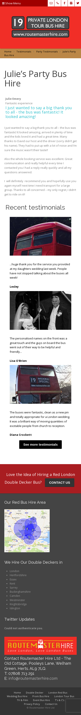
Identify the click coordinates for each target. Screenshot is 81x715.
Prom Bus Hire (40, 696)
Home (7, 51)
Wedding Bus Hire (17, 696)
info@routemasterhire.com (32, 678)
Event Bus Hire (41, 700)
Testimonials (23, 51)
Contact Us (51, 704)
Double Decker (34, 692)
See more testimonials (40, 444)
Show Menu (11, 3)
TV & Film (22, 700)
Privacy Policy (32, 704)
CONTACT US (59, 482)
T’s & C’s (59, 700)
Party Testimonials (47, 51)
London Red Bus (57, 692)
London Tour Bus (64, 696)
